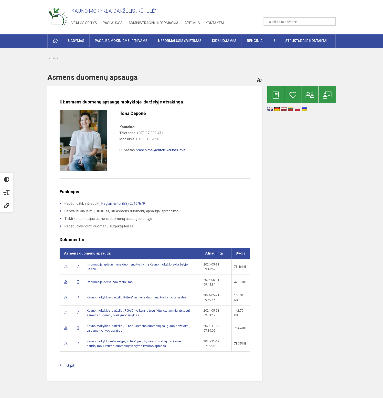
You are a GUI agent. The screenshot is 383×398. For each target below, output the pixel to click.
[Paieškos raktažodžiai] (300, 21)
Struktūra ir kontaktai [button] (306, 41)
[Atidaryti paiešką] (330, 21)
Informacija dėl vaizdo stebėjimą (110, 282)
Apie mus (192, 23)
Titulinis (52, 58)
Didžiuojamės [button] (224, 41)
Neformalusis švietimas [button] (180, 41)
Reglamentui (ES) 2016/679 (123, 203)
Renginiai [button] (255, 41)
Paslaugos (113, 23)
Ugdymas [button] (76, 41)
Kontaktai (215, 23)
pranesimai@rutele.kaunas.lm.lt (160, 150)
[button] (302, 10)
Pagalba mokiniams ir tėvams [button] (121, 41)
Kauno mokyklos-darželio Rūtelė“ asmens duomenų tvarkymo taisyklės (136, 297)
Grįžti (70, 365)
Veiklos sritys (84, 23)
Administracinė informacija (153, 23)
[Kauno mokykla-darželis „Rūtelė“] (59, 16)
